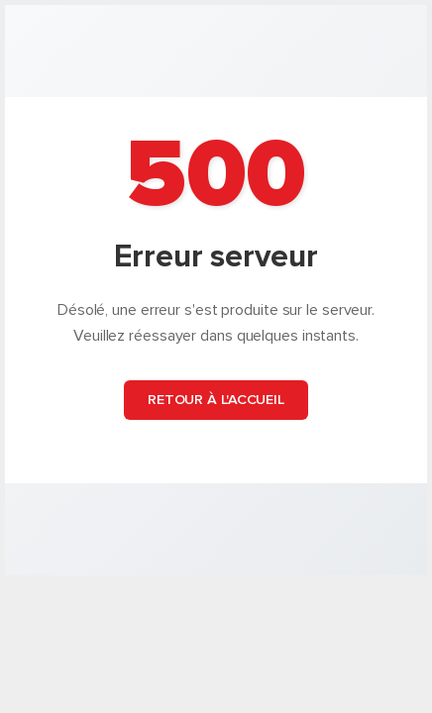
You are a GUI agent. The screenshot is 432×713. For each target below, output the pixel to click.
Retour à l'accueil (216, 399)
